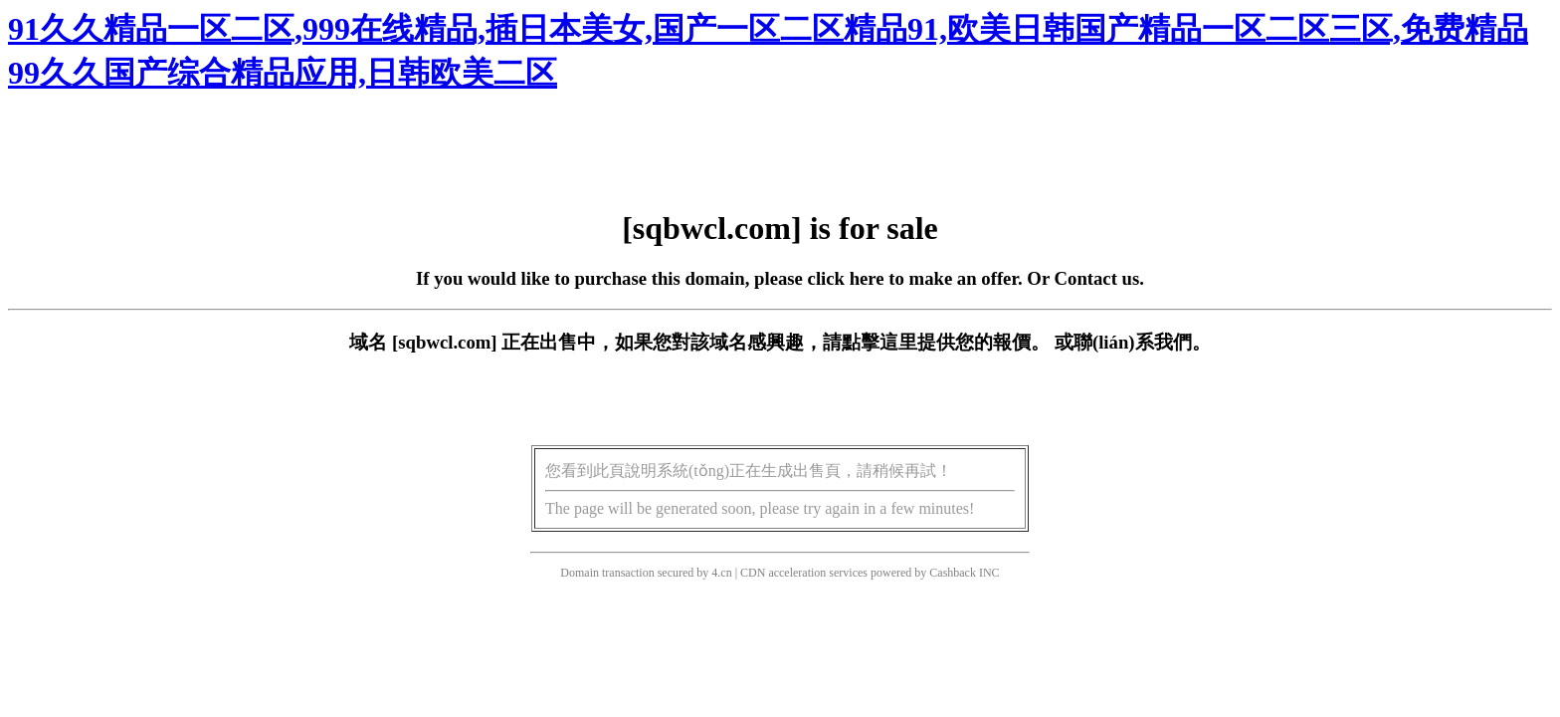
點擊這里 (879, 342)
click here (846, 278)
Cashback (952, 573)
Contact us (1097, 278)
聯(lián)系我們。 (1142, 342)
